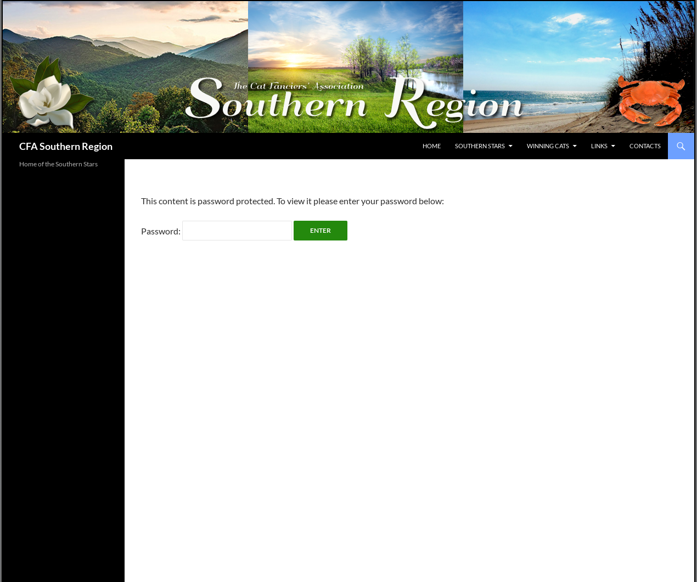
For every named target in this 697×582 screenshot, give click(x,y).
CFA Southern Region (66, 146)
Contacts (645, 145)
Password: (216, 231)
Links (599, 145)
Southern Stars (480, 145)
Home (432, 145)
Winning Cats (548, 145)
